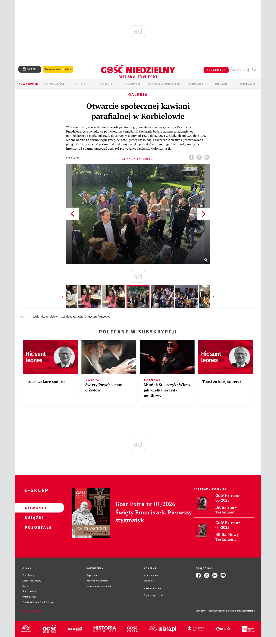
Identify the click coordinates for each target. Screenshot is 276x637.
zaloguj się (239, 70)
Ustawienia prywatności (98, 586)
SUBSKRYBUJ (216, 70)
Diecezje (221, 83)
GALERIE (106, 83)
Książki (34, 517)
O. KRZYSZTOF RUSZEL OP (97, 316)
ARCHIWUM (132, 83)
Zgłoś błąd (31, 611)
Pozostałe (34, 527)
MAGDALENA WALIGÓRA (71, 316)
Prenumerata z (58, 69)
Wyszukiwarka (254, 69)
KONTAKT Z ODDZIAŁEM (164, 83)
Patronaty (195, 83)
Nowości (34, 508)
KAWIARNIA (38, 316)
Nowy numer (28, 83)
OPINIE (80, 83)
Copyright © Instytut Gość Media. (212, 611)
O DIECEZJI (247, 83)
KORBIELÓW (52, 316)
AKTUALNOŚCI (54, 83)
